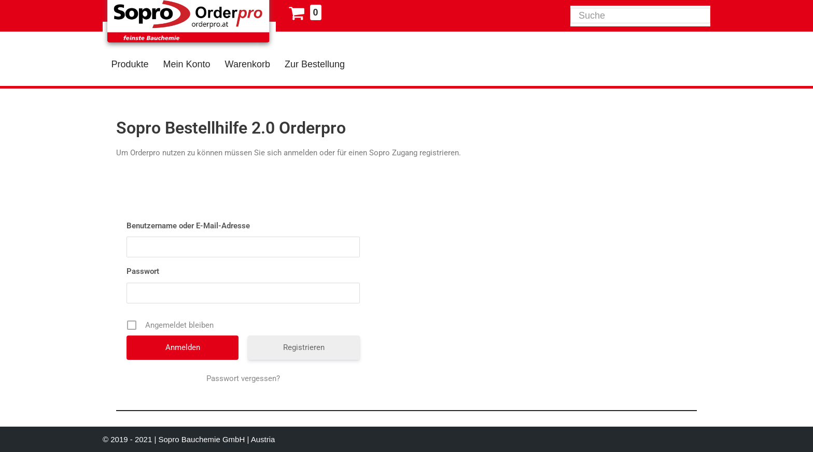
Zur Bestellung (315, 64)
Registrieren (304, 347)
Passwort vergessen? (243, 378)
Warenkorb (247, 64)
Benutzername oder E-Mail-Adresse (188, 225)
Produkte (130, 64)
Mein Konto (187, 64)
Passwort (143, 271)
